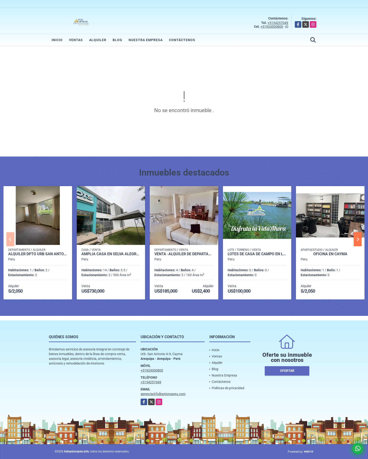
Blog (117, 40)
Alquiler (97, 40)
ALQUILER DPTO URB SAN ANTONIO (37, 254)
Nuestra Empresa (146, 40)
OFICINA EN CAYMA (330, 254)
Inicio (57, 40)
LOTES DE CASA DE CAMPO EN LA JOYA (257, 254)
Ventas (76, 40)
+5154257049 (278, 23)
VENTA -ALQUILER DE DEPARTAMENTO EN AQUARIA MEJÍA (184, 254)
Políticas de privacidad (228, 388)
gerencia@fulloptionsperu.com (163, 394)
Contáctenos (182, 40)
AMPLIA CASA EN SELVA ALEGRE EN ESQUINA (111, 254)
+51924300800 (272, 26)
